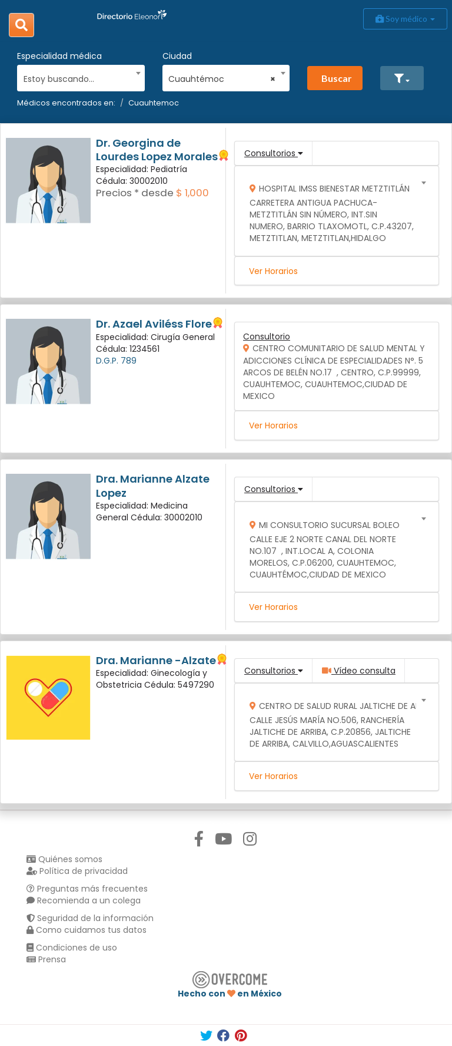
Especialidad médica (59, 56)
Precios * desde (135, 193)
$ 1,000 (192, 193)
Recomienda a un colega (83, 900)
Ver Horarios (273, 271)
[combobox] (77, 76)
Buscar (336, 78)
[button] (402, 78)
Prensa (46, 959)
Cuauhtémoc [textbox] (221, 79)
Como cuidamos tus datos (86, 930)
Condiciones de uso (71, 947)
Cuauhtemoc (153, 103)
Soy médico (405, 19)
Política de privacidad (77, 871)
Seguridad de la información (90, 918)
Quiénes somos (64, 859)
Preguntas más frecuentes (87, 889)
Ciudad (177, 56)
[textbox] (77, 77)
